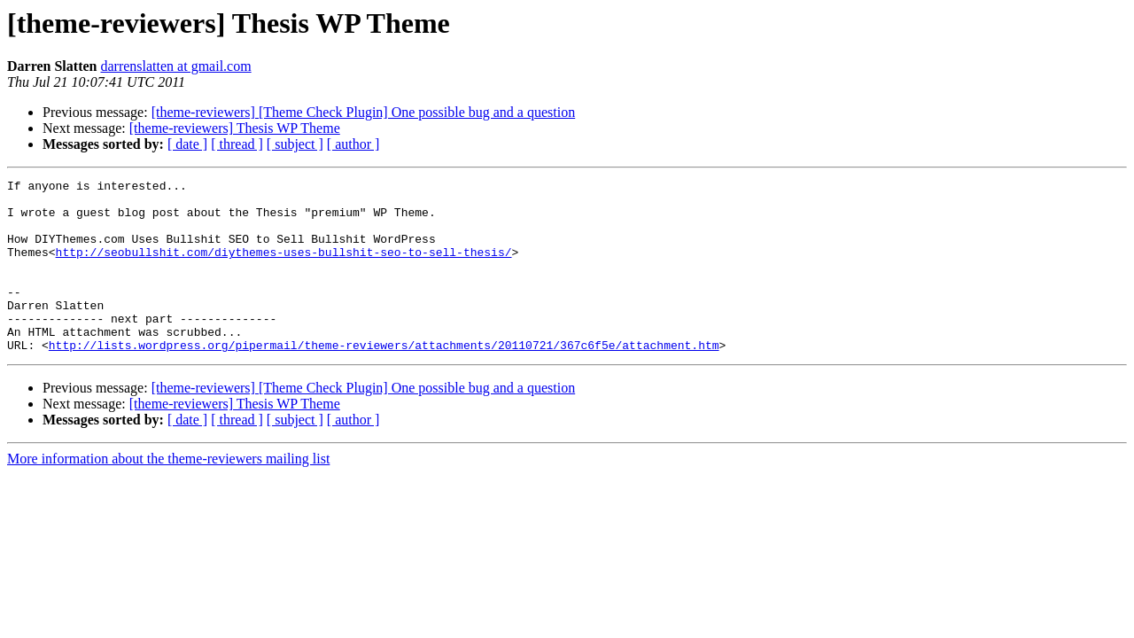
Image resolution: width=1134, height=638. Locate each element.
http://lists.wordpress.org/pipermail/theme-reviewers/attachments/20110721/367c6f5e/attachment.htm (384, 379)
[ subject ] (295, 144)
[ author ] (353, 144)
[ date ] (187, 144)
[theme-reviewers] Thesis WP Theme (234, 128)
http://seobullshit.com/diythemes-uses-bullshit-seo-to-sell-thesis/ (284, 268)
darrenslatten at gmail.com (175, 66)
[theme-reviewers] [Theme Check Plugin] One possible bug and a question (363, 112)
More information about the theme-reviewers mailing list (168, 493)
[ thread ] (237, 144)
